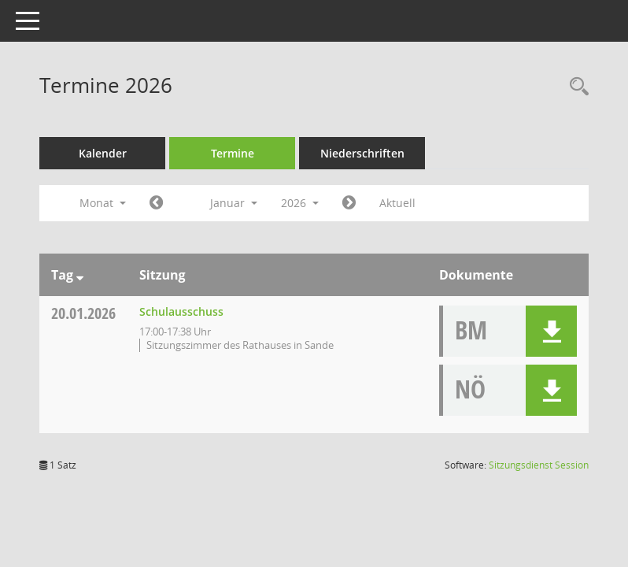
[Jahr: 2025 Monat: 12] (156, 203)
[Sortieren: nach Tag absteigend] (79, 275)
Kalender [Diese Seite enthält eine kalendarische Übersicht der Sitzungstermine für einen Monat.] (103, 153)
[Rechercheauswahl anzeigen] (575, 87)
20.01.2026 (83, 313)
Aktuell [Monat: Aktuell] (397, 202)
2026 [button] (300, 202)
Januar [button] (233, 202)
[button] (551, 331)
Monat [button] (102, 202)
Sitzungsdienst (539, 465)
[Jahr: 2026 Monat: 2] (349, 203)
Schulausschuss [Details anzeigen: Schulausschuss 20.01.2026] (181, 311)
